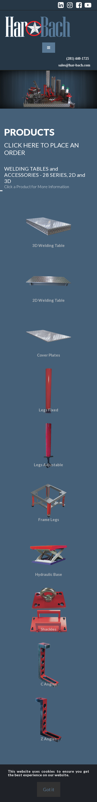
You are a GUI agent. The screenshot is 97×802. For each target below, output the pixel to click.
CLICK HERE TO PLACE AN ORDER (39, 148)
